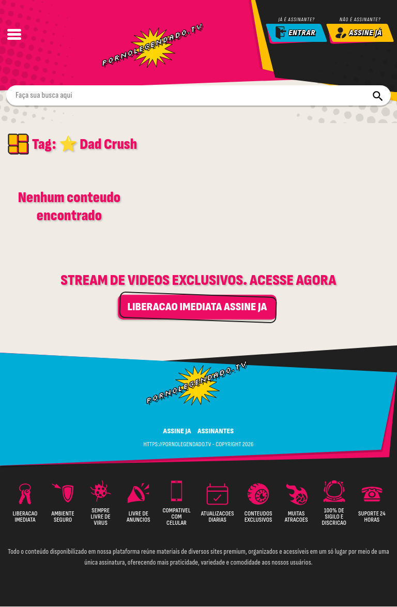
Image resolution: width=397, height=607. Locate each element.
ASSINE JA (177, 431)
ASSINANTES (215, 431)
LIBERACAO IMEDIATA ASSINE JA (197, 307)
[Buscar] (377, 95)
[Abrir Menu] (14, 34)
